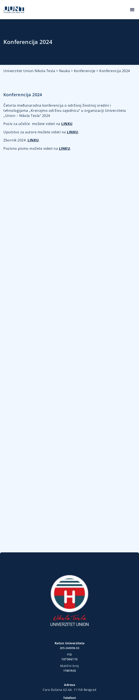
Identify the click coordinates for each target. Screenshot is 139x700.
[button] (132, 9)
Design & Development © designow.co (69, 686)
